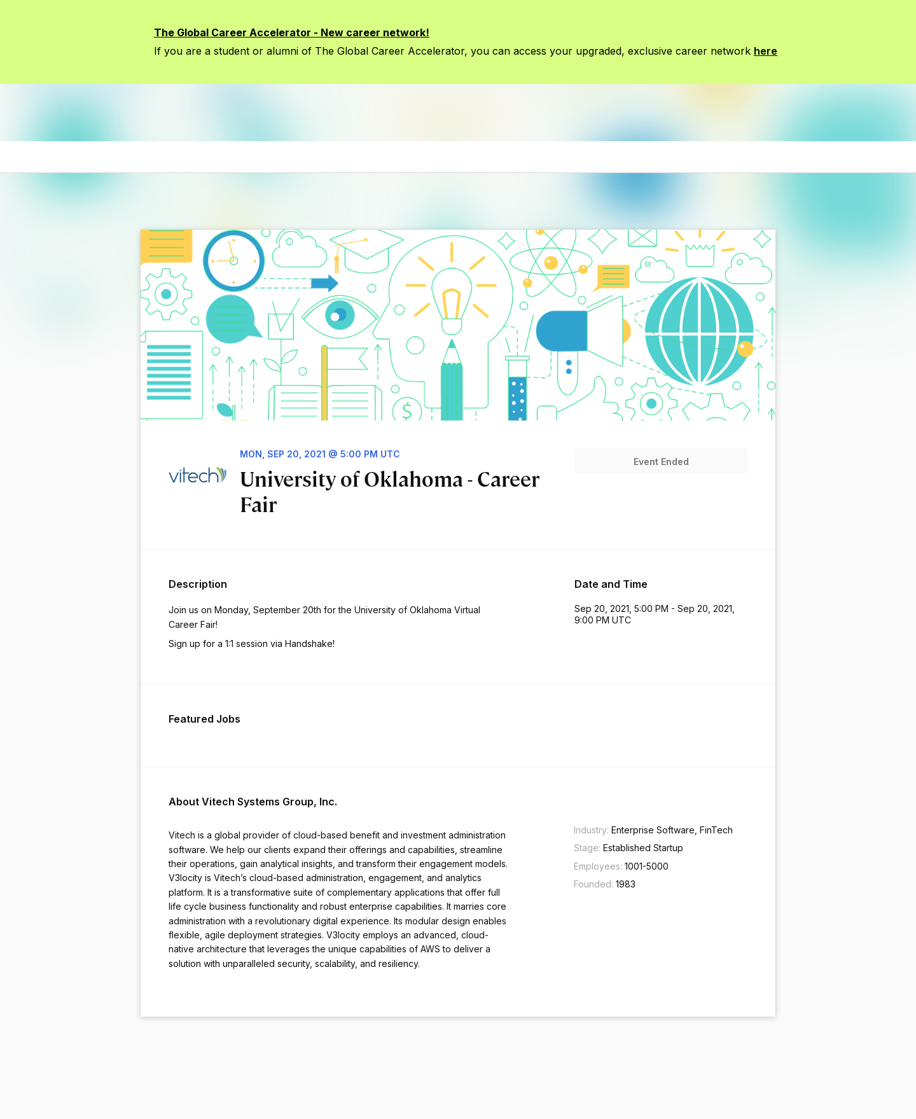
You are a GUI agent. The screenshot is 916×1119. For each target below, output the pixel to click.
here (765, 51)
